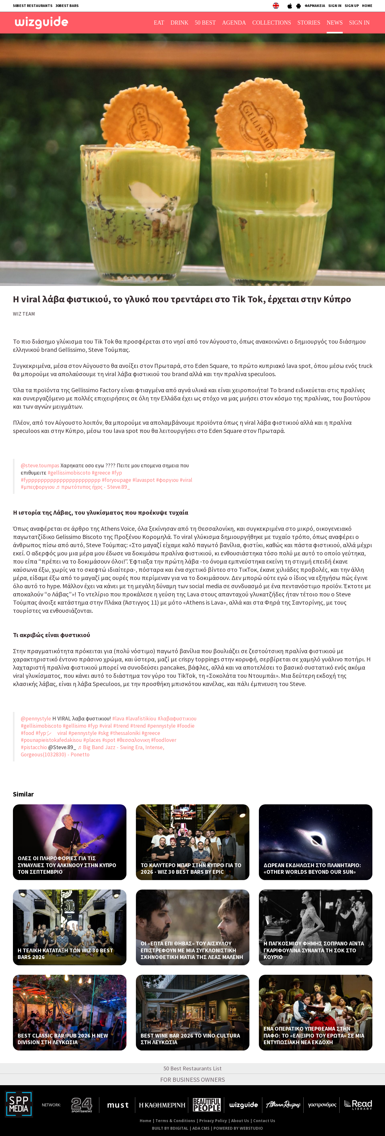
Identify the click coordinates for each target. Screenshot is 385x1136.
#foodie (186, 725)
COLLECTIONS (271, 23)
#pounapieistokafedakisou (51, 740)
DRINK (180, 23)
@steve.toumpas (40, 465)
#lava (118, 718)
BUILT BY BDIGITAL (170, 1128)
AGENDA (234, 23)
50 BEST (205, 23)
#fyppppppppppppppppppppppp (61, 479)
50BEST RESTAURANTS (32, 5)
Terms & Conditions (175, 1120)
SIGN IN (334, 5)
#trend (121, 725)
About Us (240, 1120)
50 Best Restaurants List (192, 1068)
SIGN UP (352, 5)
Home (145, 1120)
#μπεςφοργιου (38, 486)
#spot (108, 740)
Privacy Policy (213, 1120)
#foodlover (163, 740)
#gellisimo (74, 725)
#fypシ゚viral (51, 733)
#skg (103, 733)
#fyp (117, 472)
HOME (367, 5)
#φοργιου (167, 479)
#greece (101, 472)
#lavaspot (143, 479)
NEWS (335, 23)
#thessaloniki (125, 733)
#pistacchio (34, 747)
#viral (186, 479)
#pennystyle (161, 725)
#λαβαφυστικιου (177, 718)
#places (92, 740)
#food (27, 733)
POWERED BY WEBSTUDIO (238, 1128)
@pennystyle (36, 718)
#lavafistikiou (140, 718)
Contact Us (264, 1120)
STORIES (308, 23)
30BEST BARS (67, 5)
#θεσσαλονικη (133, 740)
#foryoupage (116, 479)
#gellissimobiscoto (69, 472)
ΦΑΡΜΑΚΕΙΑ (315, 5)
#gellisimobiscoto (41, 725)
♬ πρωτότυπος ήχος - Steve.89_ (93, 486)
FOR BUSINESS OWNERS (192, 1079)
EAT (159, 23)
